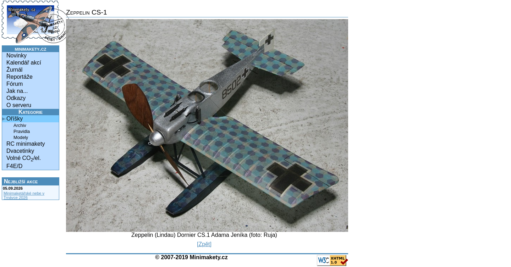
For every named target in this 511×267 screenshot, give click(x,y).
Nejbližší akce (21, 181)
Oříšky (14, 119)
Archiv (19, 125)
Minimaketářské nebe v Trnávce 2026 (24, 195)
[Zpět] (204, 244)
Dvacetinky (20, 151)
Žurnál (14, 70)
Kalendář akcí (23, 63)
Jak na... (17, 91)
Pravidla (21, 131)
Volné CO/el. (23, 158)
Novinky (16, 55)
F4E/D (14, 166)
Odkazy (16, 98)
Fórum (14, 84)
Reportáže (19, 77)
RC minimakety (25, 144)
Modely (20, 137)
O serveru (18, 105)
